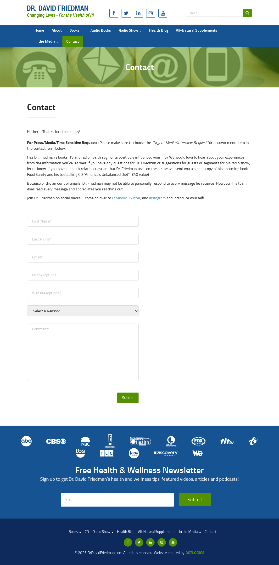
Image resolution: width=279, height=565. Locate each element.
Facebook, (120, 197)
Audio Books (100, 30)
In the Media (46, 41)
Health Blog (158, 30)
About (57, 30)
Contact (72, 41)
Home (39, 30)
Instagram (157, 197)
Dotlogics (194, 552)
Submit (195, 499)
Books (76, 30)
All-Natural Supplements (196, 30)
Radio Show (130, 30)
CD (87, 531)
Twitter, (135, 197)
